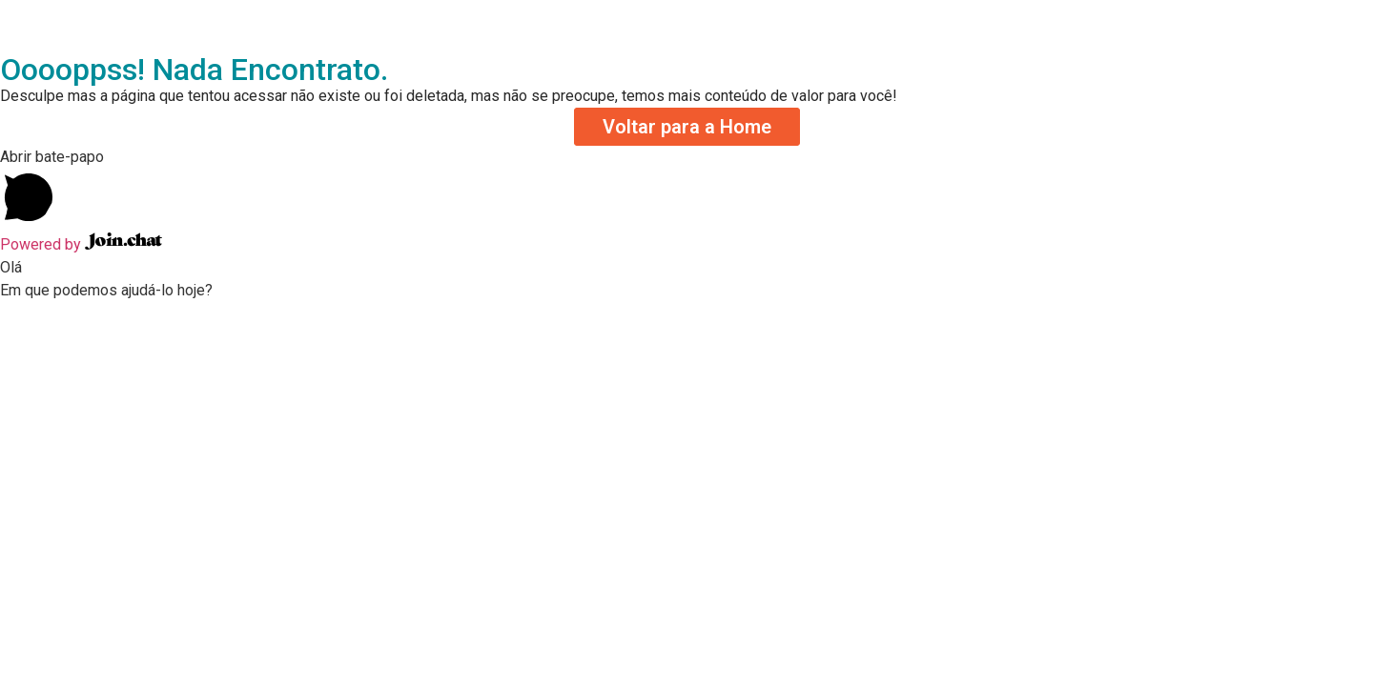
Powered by (81, 244)
